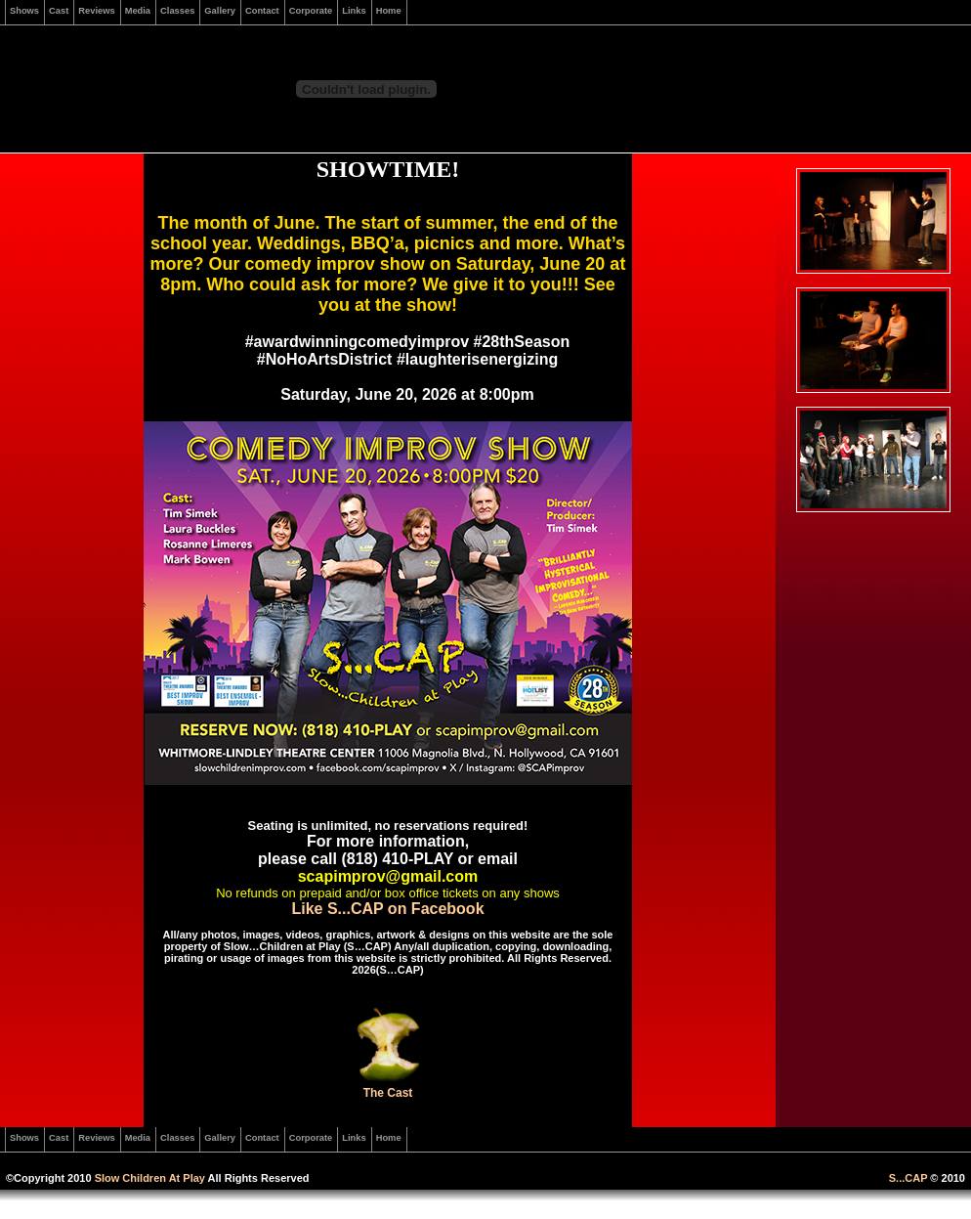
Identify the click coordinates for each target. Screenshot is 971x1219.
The (373, 1093)
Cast (58, 11)
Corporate (311, 11)
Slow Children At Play (150, 1178)
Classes (177, 11)
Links (353, 11)
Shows (24, 11)
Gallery (219, 11)
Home (388, 11)
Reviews (96, 11)
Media (137, 11)
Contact (262, 11)
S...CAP (908, 1178)
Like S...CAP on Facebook (387, 908)
